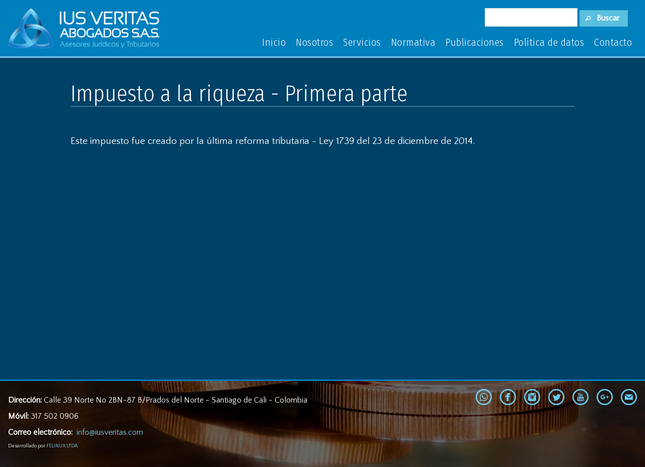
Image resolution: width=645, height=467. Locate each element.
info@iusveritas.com (110, 432)
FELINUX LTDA (62, 446)
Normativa (413, 42)
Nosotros (314, 42)
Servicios (362, 42)
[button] (603, 18)
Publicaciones (474, 42)
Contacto (613, 42)
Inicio (274, 42)
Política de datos (549, 42)
